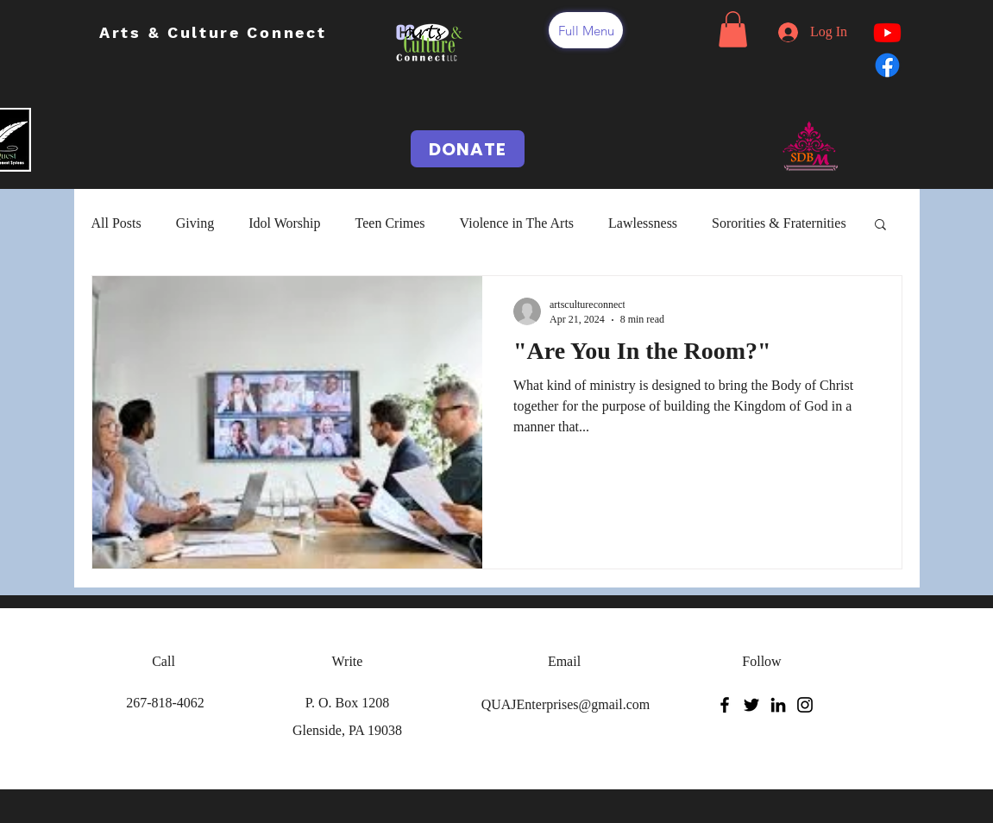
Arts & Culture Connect (216, 32)
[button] (586, 30)
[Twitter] (751, 704)
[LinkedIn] (778, 704)
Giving (195, 223)
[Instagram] (805, 704)
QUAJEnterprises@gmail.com (565, 704)
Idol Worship (284, 223)
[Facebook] (724, 704)
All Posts (116, 223)
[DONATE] (468, 148)
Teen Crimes (390, 223)
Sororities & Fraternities (779, 223)
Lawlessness (642, 223)
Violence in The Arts (517, 223)
